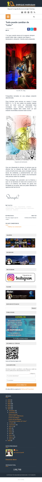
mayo (10, 431)
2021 (9, 405)
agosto (11, 426)
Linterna (28, 206)
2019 (9, 409)
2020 (9, 407)
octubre (11, 423)
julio (10, 428)
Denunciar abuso (11, 459)
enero (11, 438)
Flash (15, 206)
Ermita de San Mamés (15, 419)
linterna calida (10, 208)
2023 (9, 402)
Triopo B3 (15, 209)
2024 (9, 400)
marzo (11, 435)
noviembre (12, 412)
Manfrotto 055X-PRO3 (20, 208)
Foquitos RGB (21, 206)
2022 (9, 403)
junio (10, 430)
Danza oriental (13, 414)
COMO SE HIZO (9, 206)
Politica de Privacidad (27, 389)
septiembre (12, 424)
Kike (16, 450)
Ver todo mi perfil (19, 452)
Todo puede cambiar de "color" (18, 421)
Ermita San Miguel (14, 417)
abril (10, 433)
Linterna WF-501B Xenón (16, 416)
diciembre (12, 410)
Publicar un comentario (14, 226)
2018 (9, 440)
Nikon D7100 (30, 208)
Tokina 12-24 (9, 209)
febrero (11, 437)
